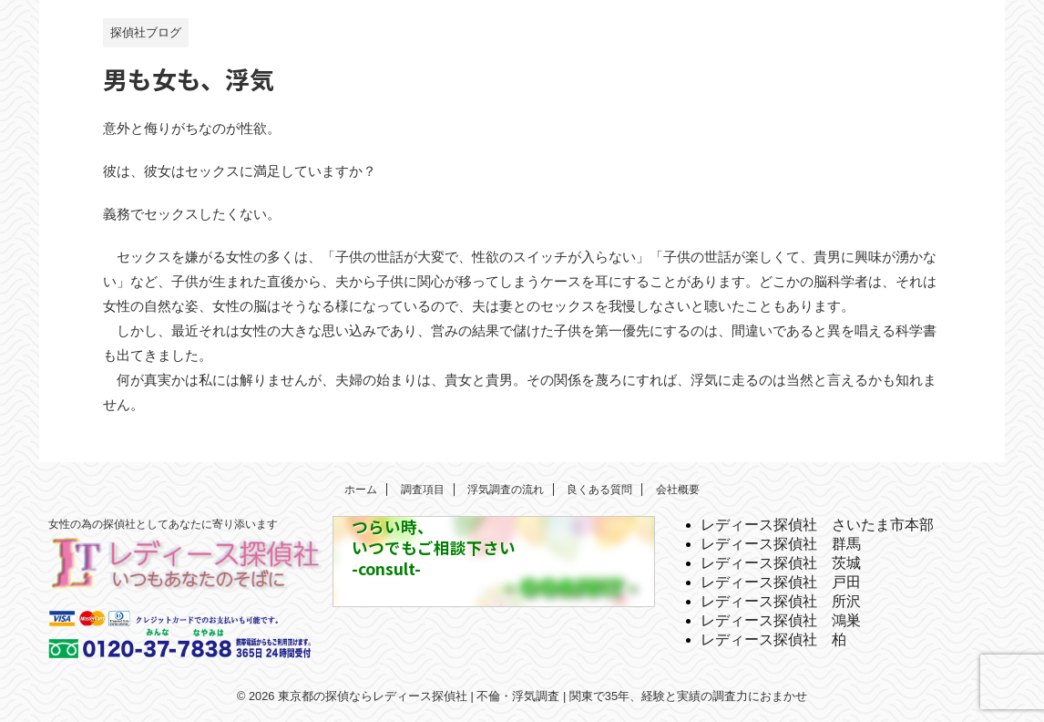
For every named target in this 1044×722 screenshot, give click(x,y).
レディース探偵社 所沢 (781, 601)
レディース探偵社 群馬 (781, 544)
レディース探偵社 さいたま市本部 (817, 524)
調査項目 (423, 489)
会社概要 (678, 489)
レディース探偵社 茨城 (781, 563)
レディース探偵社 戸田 (781, 582)
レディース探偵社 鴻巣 (781, 620)
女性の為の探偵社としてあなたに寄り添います (163, 524)
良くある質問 (599, 489)
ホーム (360, 489)
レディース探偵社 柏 (773, 639)
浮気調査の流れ (505, 489)
